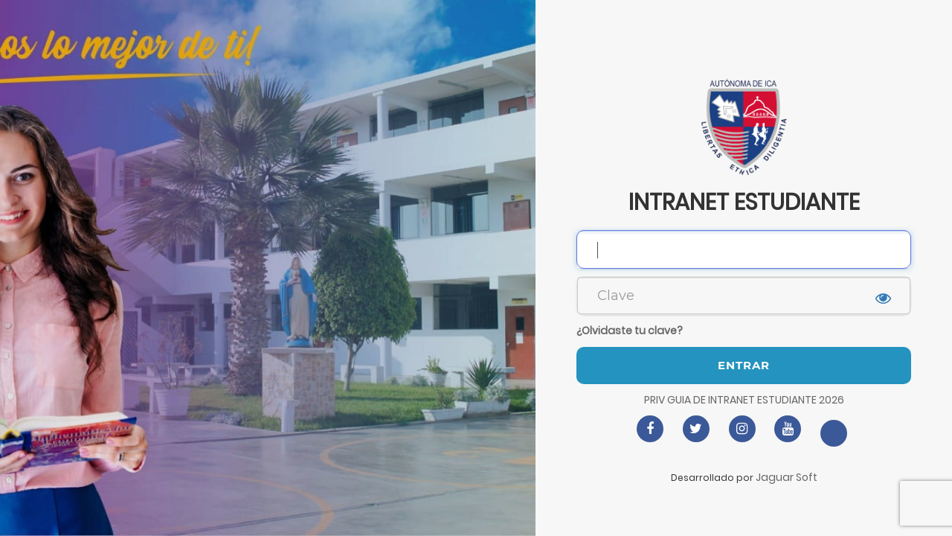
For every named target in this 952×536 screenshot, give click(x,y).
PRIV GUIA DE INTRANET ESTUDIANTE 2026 (744, 399)
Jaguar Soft (786, 477)
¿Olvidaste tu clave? (629, 330)
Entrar (744, 365)
